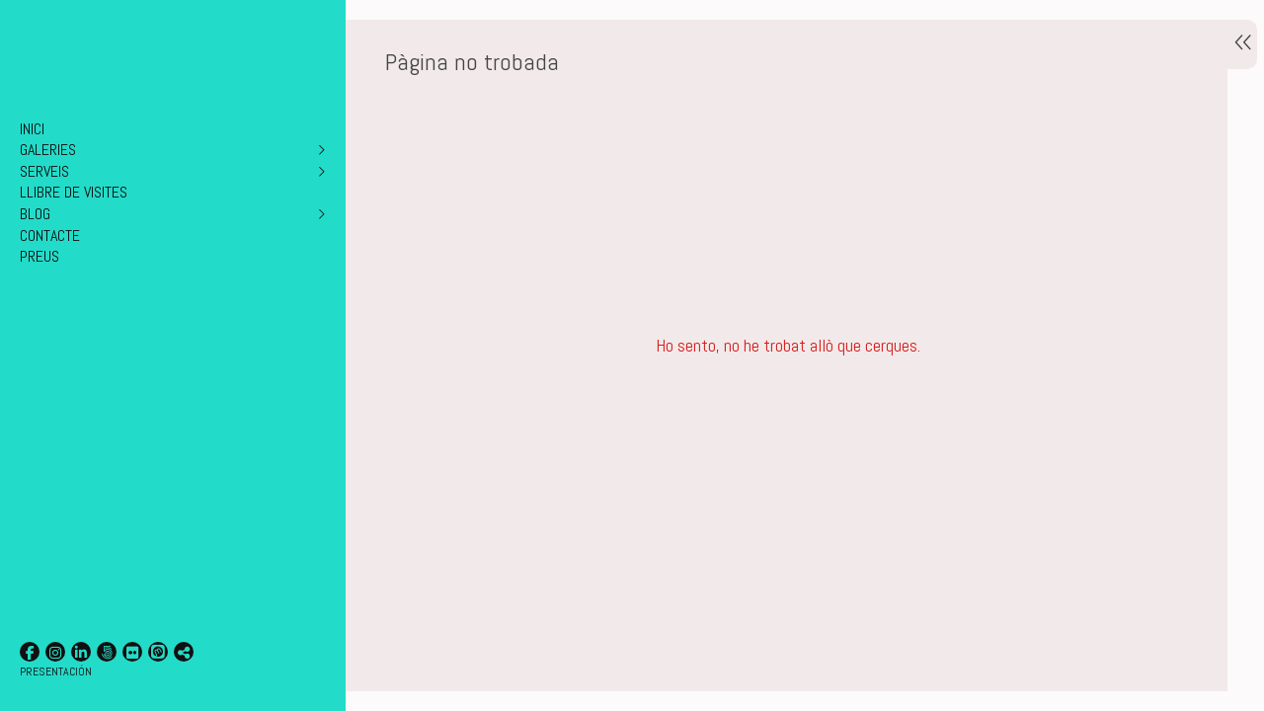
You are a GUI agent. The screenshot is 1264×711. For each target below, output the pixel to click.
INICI (32, 128)
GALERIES (48, 149)
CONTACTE (50, 235)
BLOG (35, 213)
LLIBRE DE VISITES (73, 192)
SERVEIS (44, 171)
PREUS (39, 256)
